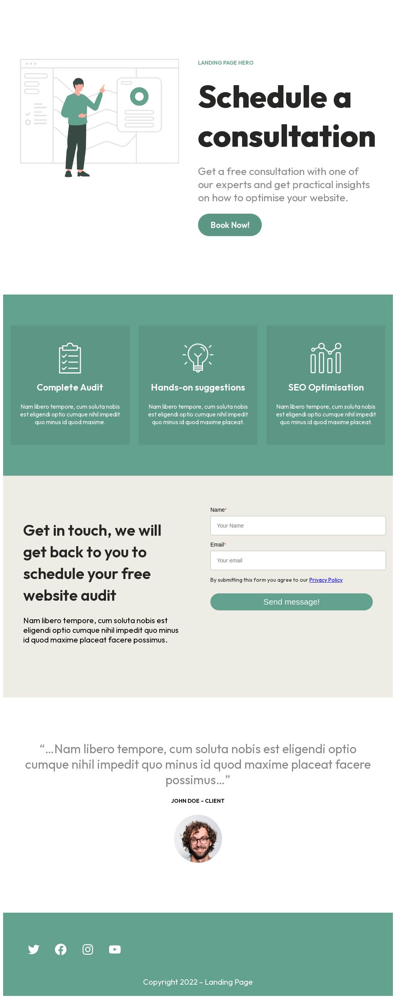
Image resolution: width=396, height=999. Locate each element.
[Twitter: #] (33, 949)
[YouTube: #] (114, 949)
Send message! (291, 601)
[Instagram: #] (87, 949)
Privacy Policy (326, 579)
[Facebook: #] (60, 949)
